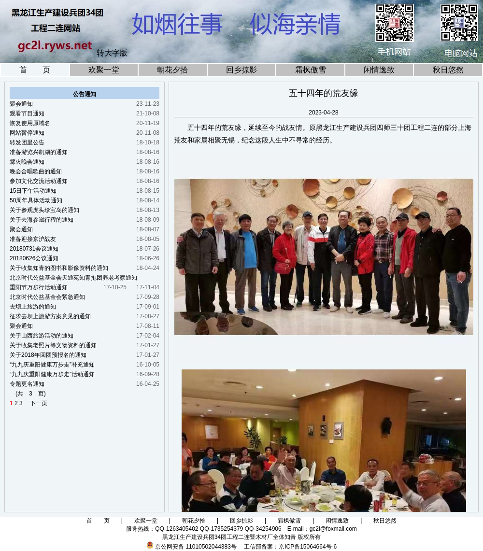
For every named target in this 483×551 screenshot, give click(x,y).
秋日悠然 (448, 70)
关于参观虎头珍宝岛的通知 (44, 210)
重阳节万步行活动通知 (39, 287)
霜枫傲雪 (310, 70)
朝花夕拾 (172, 70)
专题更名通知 (27, 384)
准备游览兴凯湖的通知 (39, 152)
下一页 (35, 403)
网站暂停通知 (27, 132)
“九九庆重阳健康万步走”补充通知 (52, 364)
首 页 (34, 70)
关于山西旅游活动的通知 (41, 335)
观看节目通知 (27, 113)
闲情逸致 (379, 70)
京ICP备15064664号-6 (308, 546)
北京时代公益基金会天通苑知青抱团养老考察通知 (73, 277)
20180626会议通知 (34, 258)
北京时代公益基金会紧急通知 (47, 297)
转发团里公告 (27, 142)
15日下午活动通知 (33, 190)
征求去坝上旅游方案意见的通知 (50, 316)
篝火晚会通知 (27, 161)
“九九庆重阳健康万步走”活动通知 (52, 374)
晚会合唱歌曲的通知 (36, 171)
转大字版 (112, 53)
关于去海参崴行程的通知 (41, 219)
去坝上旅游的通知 (33, 306)
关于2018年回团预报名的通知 (48, 355)
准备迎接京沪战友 (33, 239)
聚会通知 (21, 103)
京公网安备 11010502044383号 (196, 546)
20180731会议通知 (34, 248)
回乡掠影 (241, 70)
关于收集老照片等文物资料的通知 (53, 345)
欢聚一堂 (103, 70)
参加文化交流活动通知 (39, 181)
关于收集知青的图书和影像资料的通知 (59, 268)
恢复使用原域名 (30, 123)
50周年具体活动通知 (36, 200)
